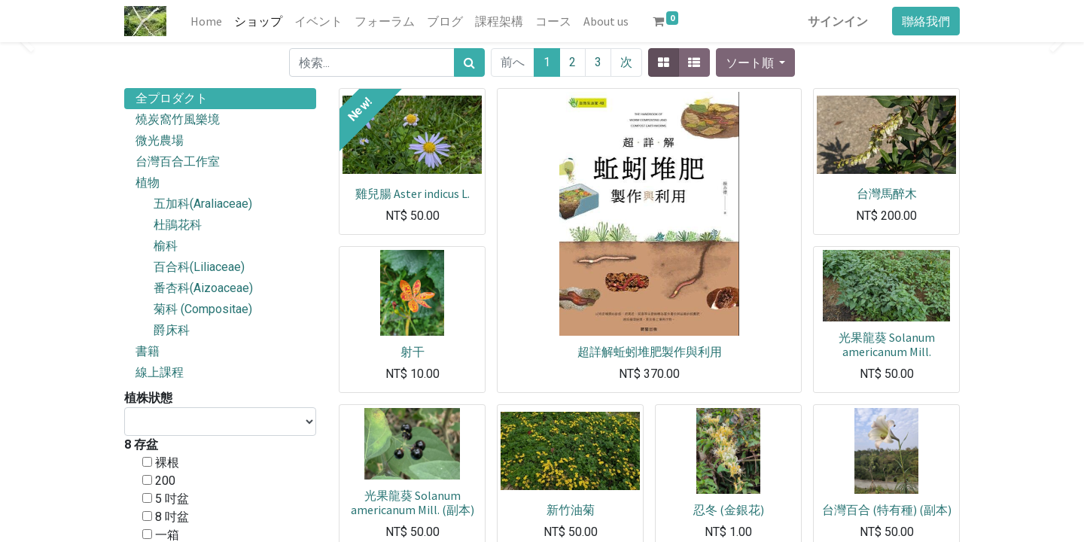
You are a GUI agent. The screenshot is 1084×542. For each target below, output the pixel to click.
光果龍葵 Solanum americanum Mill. (887, 344)
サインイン (838, 21)
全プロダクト (172, 98)
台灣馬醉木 (887, 193)
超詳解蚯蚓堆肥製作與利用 (649, 351)
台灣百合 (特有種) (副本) (887, 509)
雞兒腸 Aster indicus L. (412, 193)
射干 (412, 351)
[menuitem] (206, 21)
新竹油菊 (571, 509)
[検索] (469, 62)
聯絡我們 (926, 21)
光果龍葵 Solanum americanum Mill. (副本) (412, 502)
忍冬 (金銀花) (728, 509)
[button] (755, 62)
